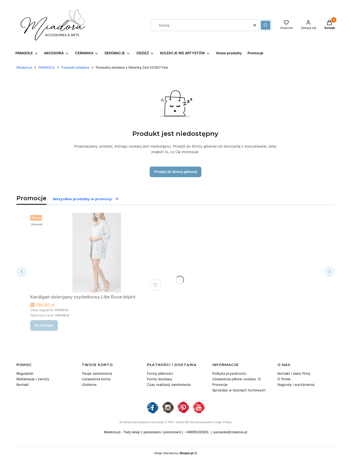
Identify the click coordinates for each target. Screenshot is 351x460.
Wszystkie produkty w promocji (86, 199)
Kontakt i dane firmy (294, 373)
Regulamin (24, 373)
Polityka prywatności (229, 373)
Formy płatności (160, 373)
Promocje (220, 384)
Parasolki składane (75, 67)
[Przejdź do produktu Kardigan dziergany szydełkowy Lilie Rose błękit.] (96, 252)
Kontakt (22, 384)
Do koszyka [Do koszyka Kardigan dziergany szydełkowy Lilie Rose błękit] (44, 325)
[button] (265, 25)
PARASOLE (46, 67)
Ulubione (89, 384)
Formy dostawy (159, 379)
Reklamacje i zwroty (32, 379)
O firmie (284, 379)
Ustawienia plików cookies (234, 379)
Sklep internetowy (173, 453)
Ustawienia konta (96, 379)
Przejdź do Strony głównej (175, 171)
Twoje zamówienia (97, 373)
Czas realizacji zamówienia (168, 384)
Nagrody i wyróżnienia (296, 384)
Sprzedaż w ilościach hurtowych (239, 390)
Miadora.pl (24, 67)
